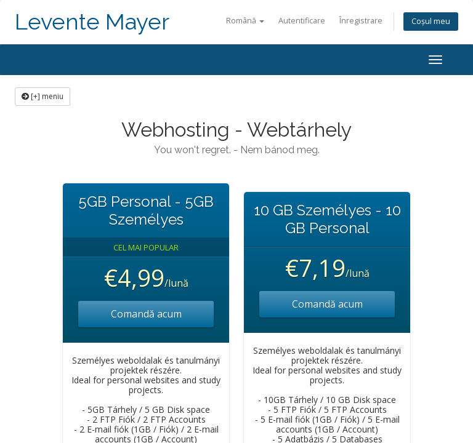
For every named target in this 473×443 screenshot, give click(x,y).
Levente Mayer (92, 22)
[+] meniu (42, 96)
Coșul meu (430, 21)
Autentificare (301, 20)
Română (245, 20)
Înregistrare (360, 20)
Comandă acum (146, 314)
